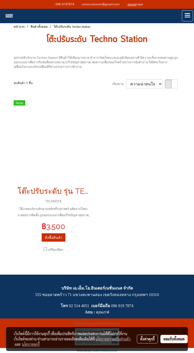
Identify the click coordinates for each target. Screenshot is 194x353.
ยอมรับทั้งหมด (174, 339)
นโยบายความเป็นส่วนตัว (113, 339)
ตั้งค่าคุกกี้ (147, 339)
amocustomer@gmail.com (102, 4)
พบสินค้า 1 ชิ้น (23, 83)
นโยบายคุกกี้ (31, 344)
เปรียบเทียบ (55, 249)
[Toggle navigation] (187, 15)
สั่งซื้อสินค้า (53, 237)
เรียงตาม (119, 84)
